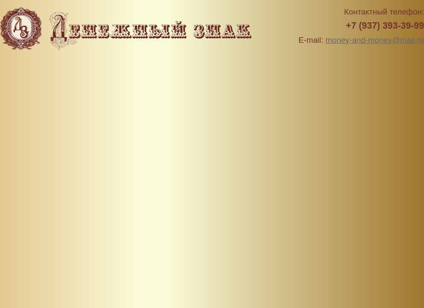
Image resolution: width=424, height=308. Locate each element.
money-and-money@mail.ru (375, 40)
